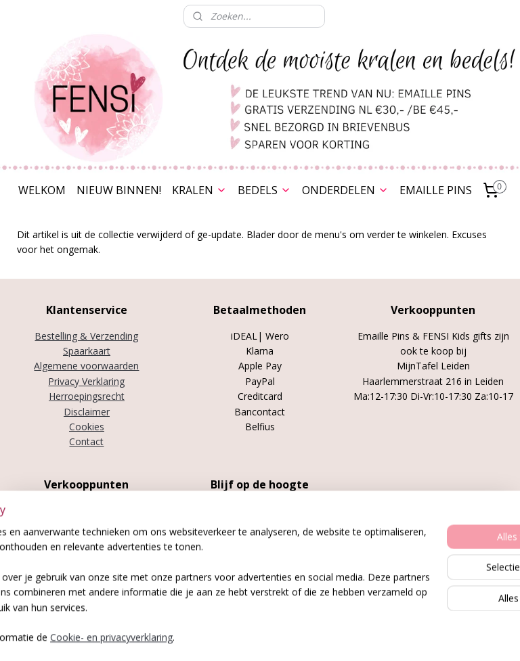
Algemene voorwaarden (86, 365)
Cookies (86, 426)
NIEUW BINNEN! (119, 190)
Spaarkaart (86, 350)
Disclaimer (87, 411)
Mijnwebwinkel (421, 636)
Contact (86, 441)
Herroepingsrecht (87, 396)
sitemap (223, 636)
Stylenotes (62, 540)
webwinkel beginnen (303, 636)
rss (251, 636)
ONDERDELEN (345, 190)
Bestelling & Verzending (86, 335)
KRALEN (199, 190)
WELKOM (42, 190)
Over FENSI (260, 550)
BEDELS (264, 190)
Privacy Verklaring (86, 381)
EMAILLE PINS (435, 190)
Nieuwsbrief (260, 565)
